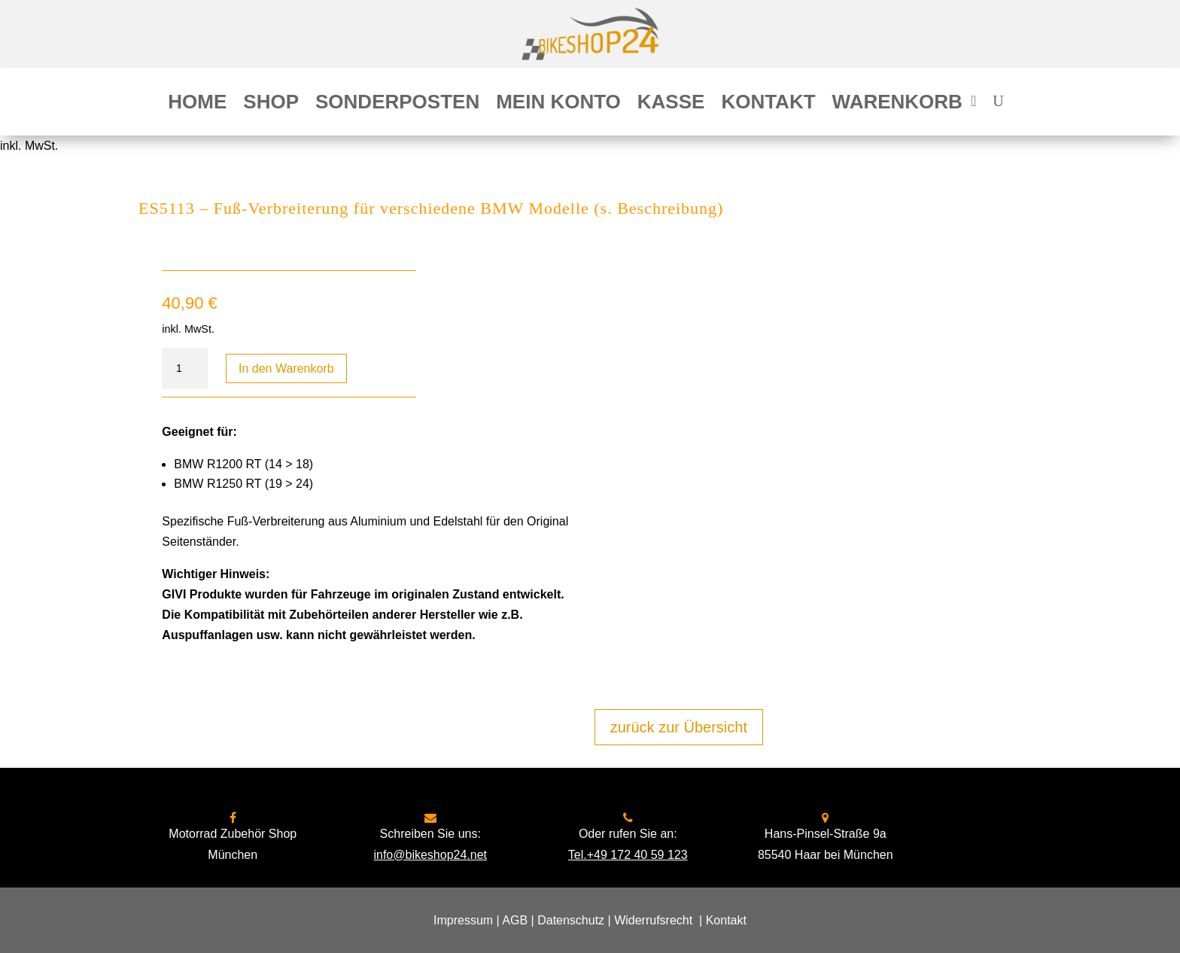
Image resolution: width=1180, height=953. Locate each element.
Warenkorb (897, 104)
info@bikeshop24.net (430, 854)
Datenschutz (570, 920)
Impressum (463, 920)
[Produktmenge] (184, 369)
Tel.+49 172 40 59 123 (628, 854)
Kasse (671, 104)
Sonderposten (397, 104)
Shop (271, 104)
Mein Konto (558, 104)
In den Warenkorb (286, 368)
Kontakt (768, 104)
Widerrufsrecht (653, 920)
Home (197, 104)
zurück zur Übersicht (678, 727)
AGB (515, 920)
